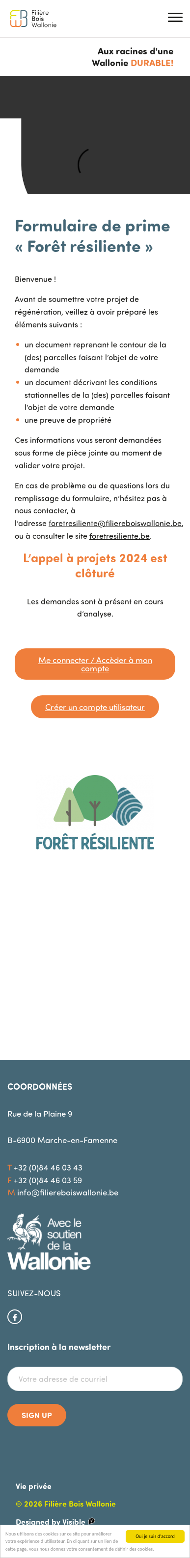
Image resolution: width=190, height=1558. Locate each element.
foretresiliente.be (119, 536)
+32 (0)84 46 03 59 (48, 1180)
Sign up (37, 1415)
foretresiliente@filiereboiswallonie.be (115, 523)
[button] (175, 18)
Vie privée (34, 1486)
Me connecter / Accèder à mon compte (95, 664)
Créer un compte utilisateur (95, 707)
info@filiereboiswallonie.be (67, 1192)
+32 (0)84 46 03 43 (48, 1167)
